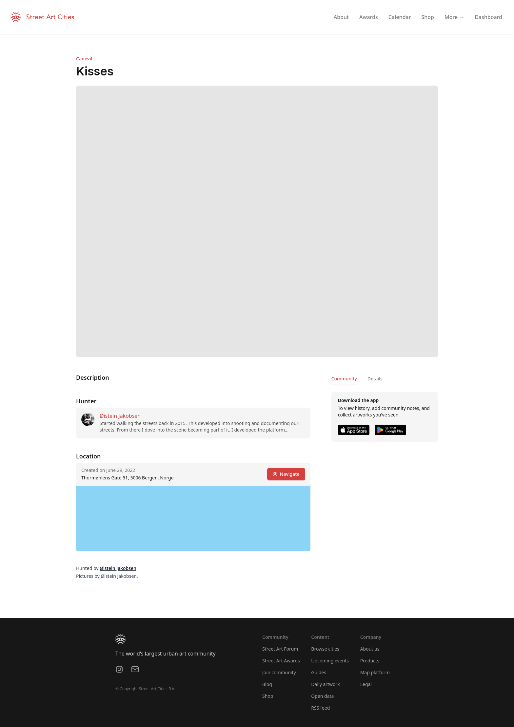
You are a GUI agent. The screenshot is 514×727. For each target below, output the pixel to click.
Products (369, 660)
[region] (193, 518)
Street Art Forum (280, 649)
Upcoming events (330, 660)
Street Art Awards (281, 660)
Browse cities (325, 649)
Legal (366, 684)
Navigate (286, 474)
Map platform (375, 672)
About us (370, 649)
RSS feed (320, 708)
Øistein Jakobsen (120, 415)
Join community (279, 672)
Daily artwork (325, 684)
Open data (322, 696)
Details (375, 378)
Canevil (84, 58)
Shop (267, 696)
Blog (267, 684)
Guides (318, 672)
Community (344, 378)
